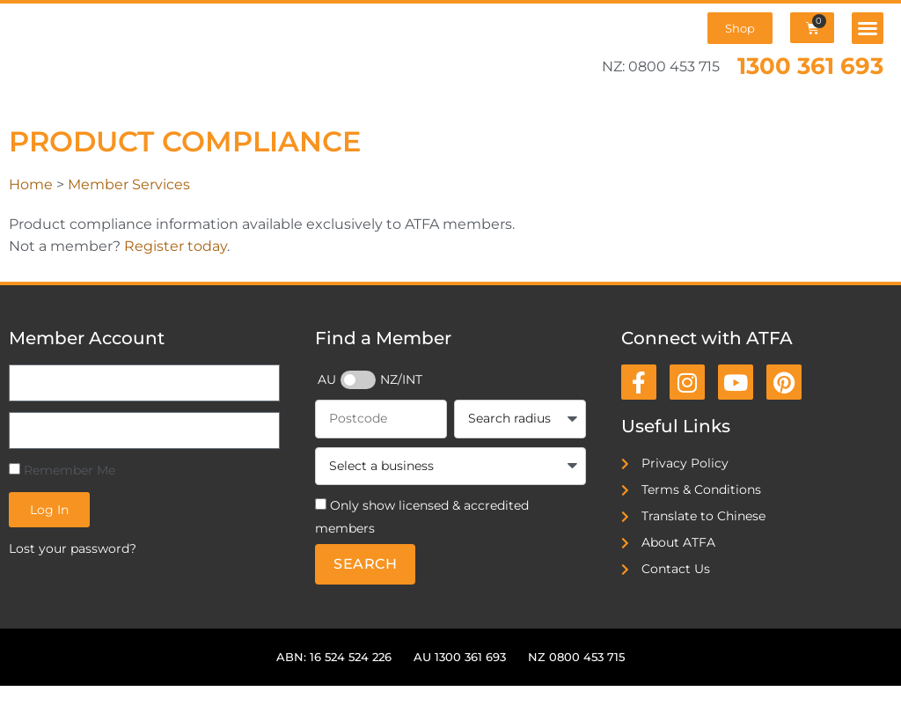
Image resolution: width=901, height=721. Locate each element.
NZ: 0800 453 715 (661, 66)
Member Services (129, 184)
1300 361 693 (810, 65)
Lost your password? (72, 548)
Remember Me (62, 470)
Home (31, 184)
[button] (867, 28)
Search (365, 563)
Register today (175, 246)
